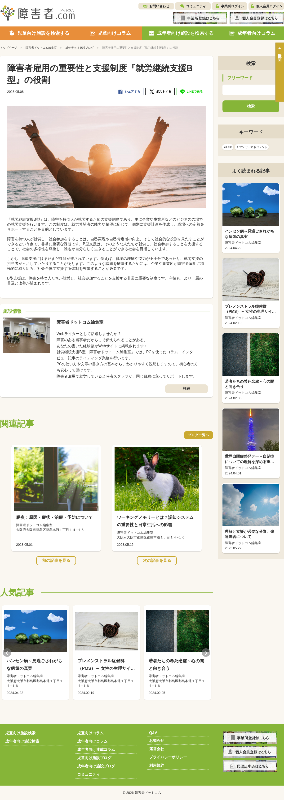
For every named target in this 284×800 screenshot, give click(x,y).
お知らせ (156, 741)
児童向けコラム (90, 733)
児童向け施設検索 (20, 733)
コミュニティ (196, 6)
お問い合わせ (159, 6)
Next (206, 653)
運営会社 (156, 749)
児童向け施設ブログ (94, 758)
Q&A (153, 733)
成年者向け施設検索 (22, 741)
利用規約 (156, 765)
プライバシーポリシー (168, 757)
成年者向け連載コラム (96, 750)
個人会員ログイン (269, 6)
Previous (7, 653)
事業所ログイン (232, 6)
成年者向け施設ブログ (96, 766)
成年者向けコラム (92, 741)
